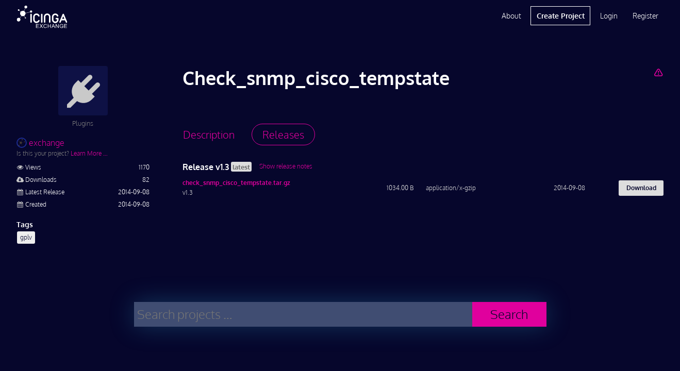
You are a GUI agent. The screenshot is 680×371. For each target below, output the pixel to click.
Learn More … (89, 153)
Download (641, 188)
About (511, 15)
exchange (40, 143)
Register (645, 15)
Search (509, 314)
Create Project (561, 15)
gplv (26, 237)
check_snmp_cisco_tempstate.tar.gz (236, 183)
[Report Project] (659, 72)
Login (609, 15)
